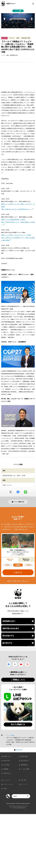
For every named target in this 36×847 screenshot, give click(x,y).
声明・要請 (23, 780)
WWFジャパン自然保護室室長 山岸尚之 (13, 219)
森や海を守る (18, 644)
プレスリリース (7, 780)
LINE (25, 492)
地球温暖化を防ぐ (18, 622)
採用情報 (6, 769)
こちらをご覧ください (20, 807)
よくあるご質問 (25, 769)
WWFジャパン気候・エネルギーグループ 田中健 (16, 235)
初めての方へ (7, 760)
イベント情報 (18, 10)
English (5, 788)
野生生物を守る (18, 637)
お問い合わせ (7, 773)
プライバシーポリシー (8, 784)
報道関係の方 (24, 764)
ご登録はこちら (18, 680)
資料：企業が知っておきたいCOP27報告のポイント (16, 209)
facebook (18, 492)
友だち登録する (18, 724)
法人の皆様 (6, 764)
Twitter (10, 492)
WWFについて (7, 756)
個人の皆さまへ (25, 760)
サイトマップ (24, 784)
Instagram (27, 664)
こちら (27, 581)
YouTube (21, 664)
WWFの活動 (24, 756)
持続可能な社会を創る (18, 629)
